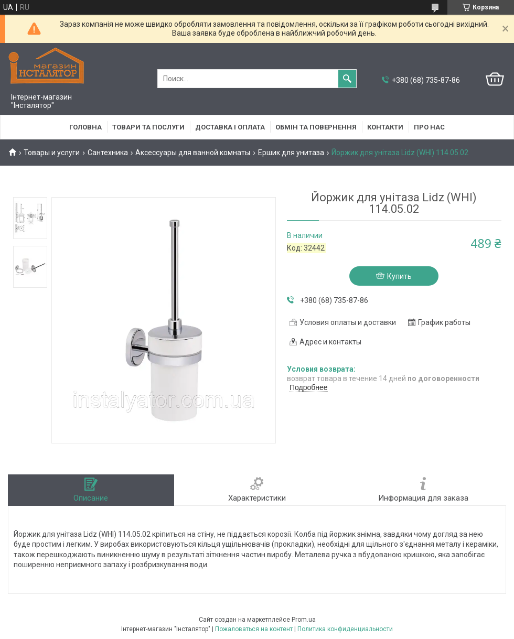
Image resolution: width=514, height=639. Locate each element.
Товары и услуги (52, 152)
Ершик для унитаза (291, 152)
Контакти (385, 127)
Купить (399, 276)
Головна (85, 127)
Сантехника (108, 152)
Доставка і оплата (230, 127)
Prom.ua (304, 619)
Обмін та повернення (316, 127)
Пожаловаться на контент (254, 629)
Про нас (429, 127)
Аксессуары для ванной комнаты (192, 152)
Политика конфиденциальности (345, 629)
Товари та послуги (148, 127)
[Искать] (347, 79)
